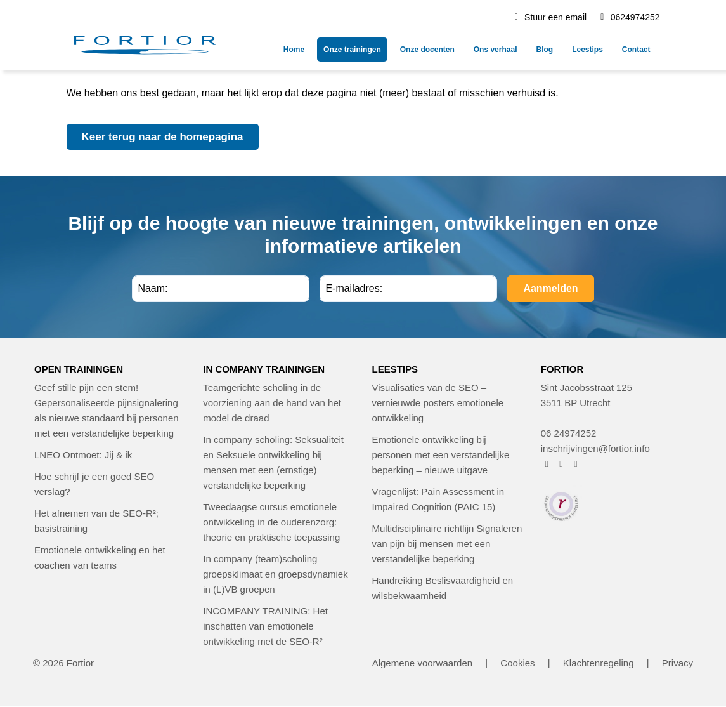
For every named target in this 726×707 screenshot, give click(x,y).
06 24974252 (569, 433)
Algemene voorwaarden (422, 662)
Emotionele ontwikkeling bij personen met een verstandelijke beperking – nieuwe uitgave (441, 454)
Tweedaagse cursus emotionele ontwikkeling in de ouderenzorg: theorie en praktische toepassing (271, 522)
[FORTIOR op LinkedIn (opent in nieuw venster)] (576, 463)
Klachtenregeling (598, 662)
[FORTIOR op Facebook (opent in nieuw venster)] (547, 463)
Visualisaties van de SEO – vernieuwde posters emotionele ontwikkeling (438, 402)
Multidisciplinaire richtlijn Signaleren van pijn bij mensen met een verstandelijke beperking (447, 543)
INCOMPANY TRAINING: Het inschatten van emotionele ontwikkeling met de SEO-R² (265, 626)
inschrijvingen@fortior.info (595, 448)
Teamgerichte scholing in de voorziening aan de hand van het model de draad (272, 402)
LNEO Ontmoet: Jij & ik (83, 454)
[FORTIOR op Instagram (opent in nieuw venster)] (561, 463)
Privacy (677, 662)
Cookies (517, 662)
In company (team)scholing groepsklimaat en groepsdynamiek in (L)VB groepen (275, 574)
